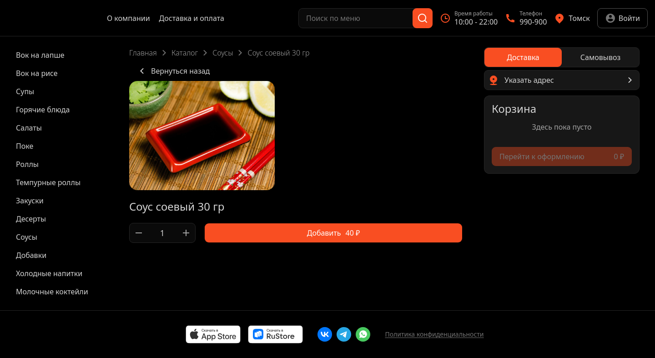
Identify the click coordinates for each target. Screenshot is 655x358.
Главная (143, 52)
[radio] (523, 57)
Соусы (222, 52)
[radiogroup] (562, 57)
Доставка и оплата (191, 18)
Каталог (184, 52)
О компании (128, 18)
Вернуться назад (173, 71)
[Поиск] (423, 18)
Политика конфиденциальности (434, 334)
